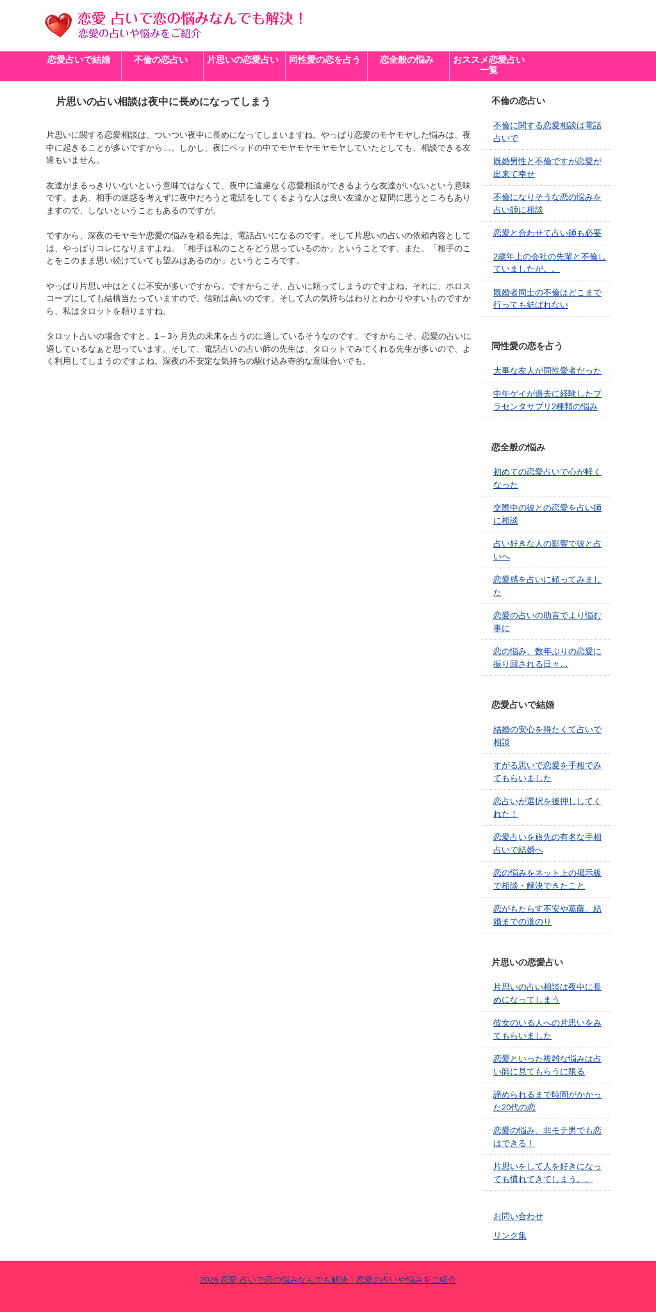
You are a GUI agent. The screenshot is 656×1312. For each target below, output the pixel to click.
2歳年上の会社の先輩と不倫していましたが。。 (549, 263)
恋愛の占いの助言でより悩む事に (547, 622)
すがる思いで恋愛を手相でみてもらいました (547, 771)
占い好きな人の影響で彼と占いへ (547, 550)
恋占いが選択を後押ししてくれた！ (547, 807)
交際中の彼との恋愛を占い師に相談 (547, 514)
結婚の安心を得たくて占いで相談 (547, 736)
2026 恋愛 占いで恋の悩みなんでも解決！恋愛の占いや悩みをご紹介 (328, 1279)
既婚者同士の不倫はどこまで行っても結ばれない (547, 299)
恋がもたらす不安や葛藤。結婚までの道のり (547, 915)
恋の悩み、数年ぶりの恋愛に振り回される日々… (547, 657)
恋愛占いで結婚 (78, 60)
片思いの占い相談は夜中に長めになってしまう (547, 993)
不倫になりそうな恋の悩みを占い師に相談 (547, 203)
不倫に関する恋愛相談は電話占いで (547, 131)
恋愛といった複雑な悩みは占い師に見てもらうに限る (547, 1065)
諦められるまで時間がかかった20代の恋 (547, 1101)
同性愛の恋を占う (325, 60)
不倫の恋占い (161, 60)
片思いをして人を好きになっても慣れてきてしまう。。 (547, 1172)
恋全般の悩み (407, 60)
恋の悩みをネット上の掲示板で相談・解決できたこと (547, 879)
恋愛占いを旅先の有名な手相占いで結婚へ (547, 843)
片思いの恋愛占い (243, 60)
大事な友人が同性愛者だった (547, 370)
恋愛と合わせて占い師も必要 (547, 233)
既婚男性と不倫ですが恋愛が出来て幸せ (547, 167)
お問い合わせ (518, 1216)
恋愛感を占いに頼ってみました (547, 586)
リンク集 (510, 1235)
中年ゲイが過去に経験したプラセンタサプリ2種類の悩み (547, 400)
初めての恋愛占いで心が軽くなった (547, 478)
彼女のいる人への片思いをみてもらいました (547, 1029)
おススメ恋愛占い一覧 (489, 65)
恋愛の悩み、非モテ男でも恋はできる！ (547, 1137)
